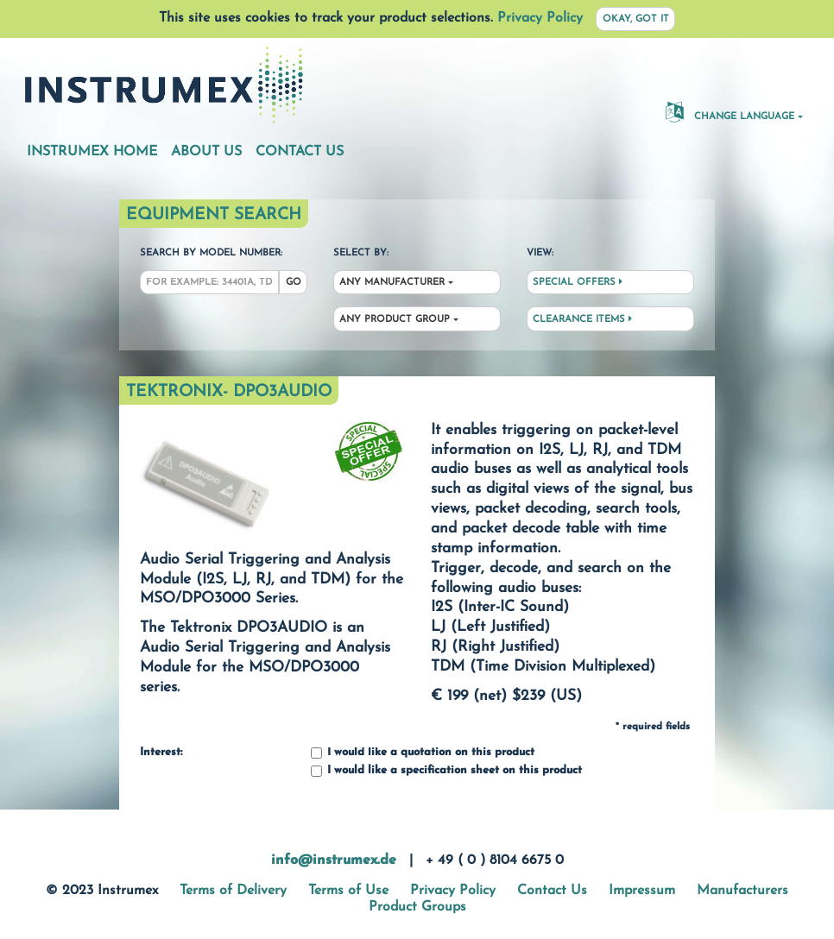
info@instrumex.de (333, 860)
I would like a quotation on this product (422, 753)
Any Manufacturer (392, 282)
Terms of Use (348, 891)
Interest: (161, 752)
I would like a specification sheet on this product (446, 771)
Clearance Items (582, 319)
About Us (206, 152)
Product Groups (417, 907)
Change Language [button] (730, 111)
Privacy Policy (540, 18)
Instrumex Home (92, 152)
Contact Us (300, 152)
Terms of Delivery (233, 891)
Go (293, 282)
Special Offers (577, 282)
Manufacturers (742, 891)
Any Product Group (394, 320)
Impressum (642, 891)
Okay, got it (636, 19)
